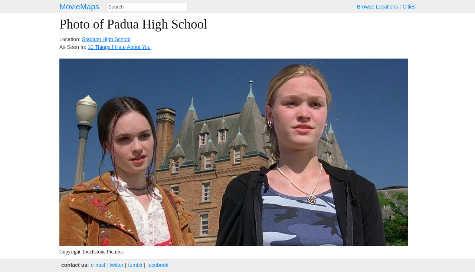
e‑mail (98, 265)
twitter (116, 265)
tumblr (135, 265)
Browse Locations (377, 7)
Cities (409, 7)
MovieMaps (79, 6)
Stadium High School (106, 39)
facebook (157, 265)
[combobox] (147, 7)
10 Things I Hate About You (119, 47)
